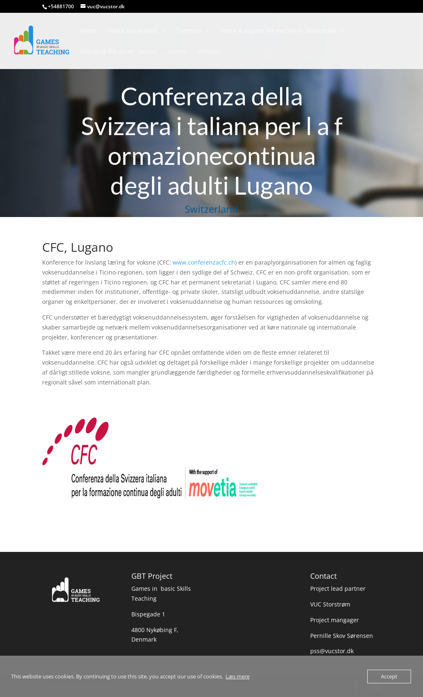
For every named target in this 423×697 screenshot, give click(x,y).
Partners (189, 31)
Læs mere (238, 676)
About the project (132, 31)
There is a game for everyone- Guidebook (278, 31)
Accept (389, 676)
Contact (208, 51)
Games (177, 51)
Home (88, 31)
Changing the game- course (118, 51)
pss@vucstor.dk (332, 651)
